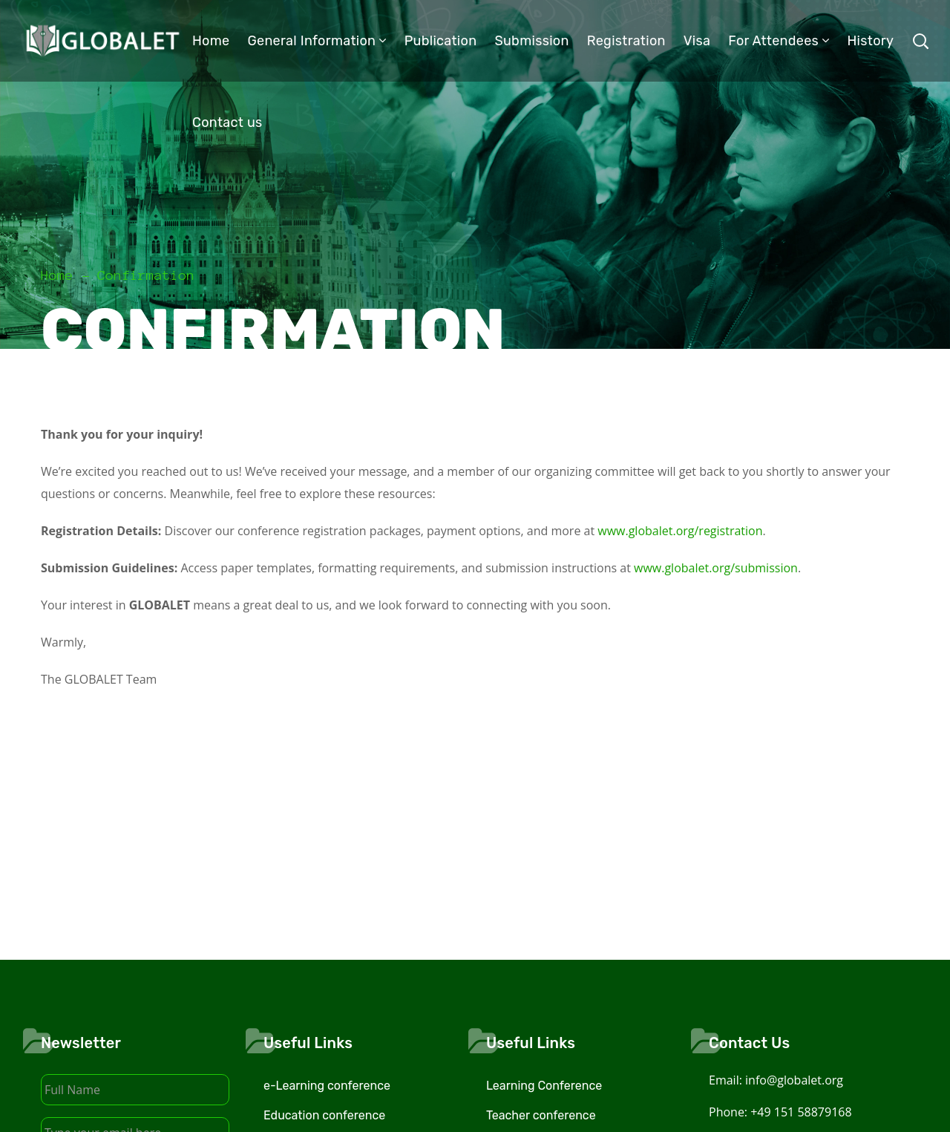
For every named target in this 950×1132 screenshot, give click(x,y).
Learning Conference (544, 1086)
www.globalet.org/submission (716, 568)
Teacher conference (541, 1115)
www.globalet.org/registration (679, 531)
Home (57, 275)
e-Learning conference (326, 1086)
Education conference (324, 1115)
